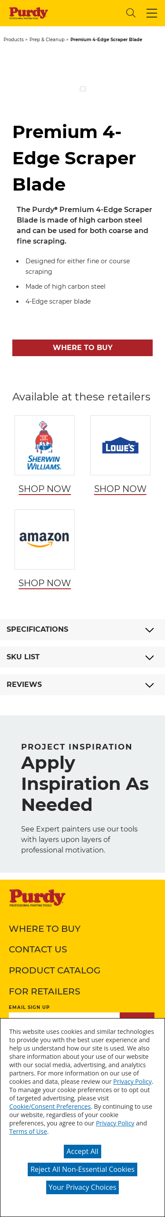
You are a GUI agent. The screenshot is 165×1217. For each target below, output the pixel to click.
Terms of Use (28, 1131)
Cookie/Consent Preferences (50, 1106)
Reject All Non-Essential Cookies (82, 1169)
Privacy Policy (132, 1081)
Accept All (82, 1151)
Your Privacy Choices (83, 1187)
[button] (152, 13)
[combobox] (85, 13)
